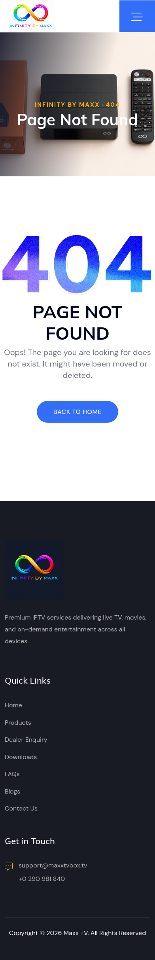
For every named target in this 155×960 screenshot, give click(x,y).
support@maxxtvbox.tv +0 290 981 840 (46, 872)
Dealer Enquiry (26, 739)
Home (13, 705)
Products (18, 722)
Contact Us (21, 808)
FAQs (12, 774)
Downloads (21, 757)
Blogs (12, 791)
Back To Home (77, 412)
